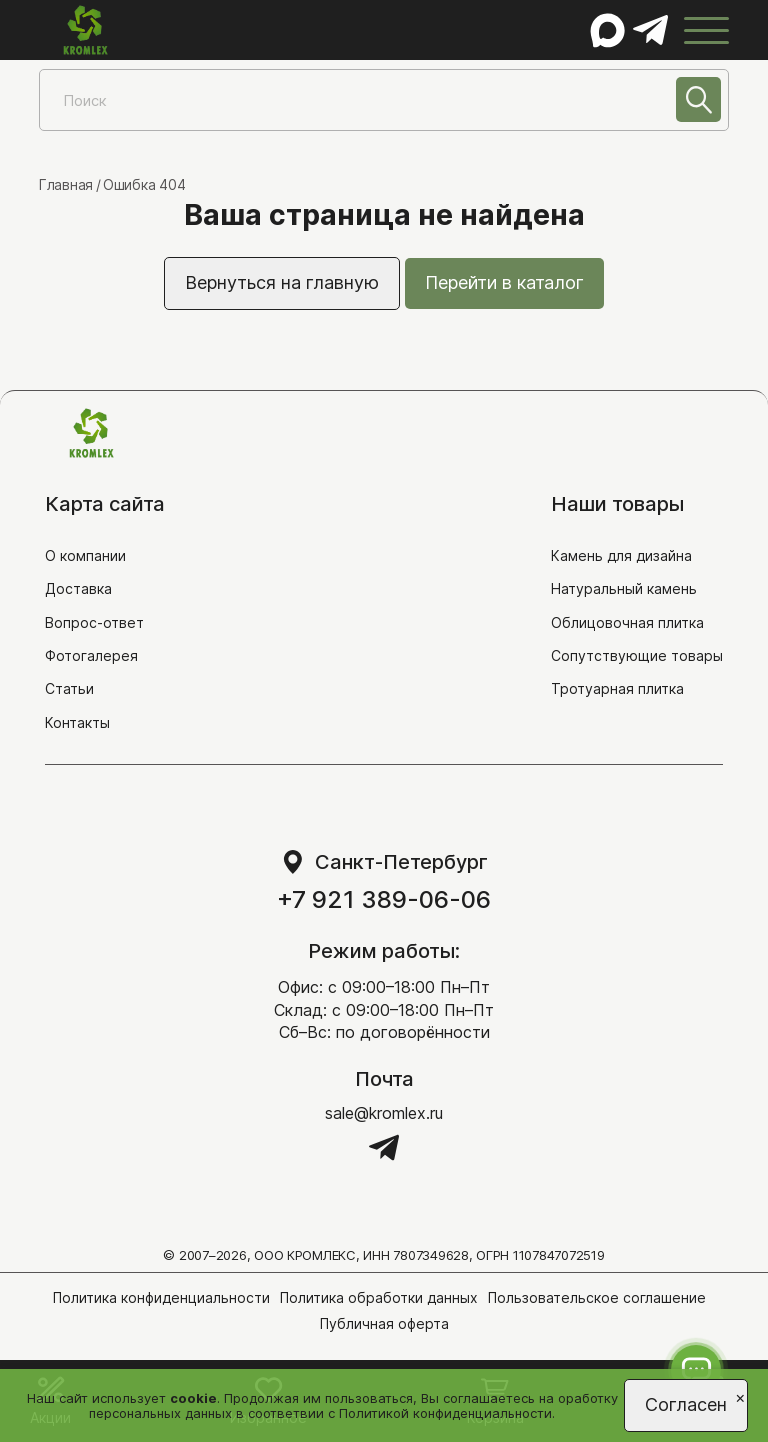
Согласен (686, 1404)
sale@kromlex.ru (384, 1113)
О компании (85, 555)
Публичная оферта (384, 1323)
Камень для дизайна (621, 555)
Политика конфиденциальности (161, 1297)
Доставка (78, 588)
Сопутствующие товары (637, 655)
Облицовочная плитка (627, 622)
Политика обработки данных (379, 1297)
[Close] (740, 1396)
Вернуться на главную (282, 282)
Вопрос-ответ (94, 622)
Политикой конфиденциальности (445, 1413)
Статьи (69, 688)
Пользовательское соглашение (597, 1297)
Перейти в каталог (504, 282)
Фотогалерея (91, 655)
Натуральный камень (624, 588)
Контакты (77, 722)
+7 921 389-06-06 (384, 900)
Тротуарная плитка (617, 688)
